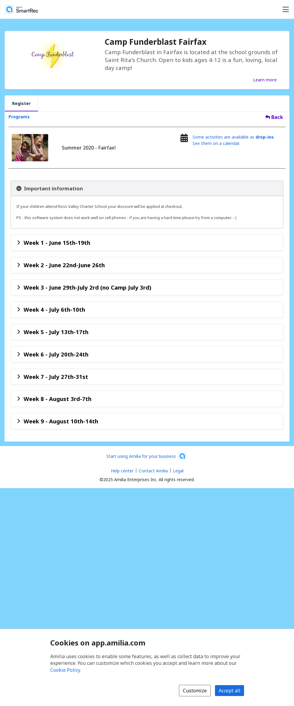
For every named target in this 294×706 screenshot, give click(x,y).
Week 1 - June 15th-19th (57, 242)
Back (274, 117)
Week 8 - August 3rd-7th (57, 398)
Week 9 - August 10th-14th (61, 421)
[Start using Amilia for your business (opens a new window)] (146, 456)
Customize (195, 690)
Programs (19, 117)
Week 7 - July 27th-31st (56, 376)
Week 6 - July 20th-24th (56, 354)
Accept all (229, 690)
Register (21, 103)
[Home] (21, 9)
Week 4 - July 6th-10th (54, 309)
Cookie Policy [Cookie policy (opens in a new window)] (65, 670)
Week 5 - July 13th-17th (56, 332)
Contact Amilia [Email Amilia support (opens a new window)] (153, 471)
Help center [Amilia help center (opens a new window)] (122, 471)
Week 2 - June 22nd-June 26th (64, 265)
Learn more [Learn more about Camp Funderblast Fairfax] (265, 80)
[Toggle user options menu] (285, 9)
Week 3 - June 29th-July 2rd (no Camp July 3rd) (87, 287)
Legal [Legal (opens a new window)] (178, 471)
